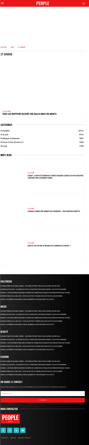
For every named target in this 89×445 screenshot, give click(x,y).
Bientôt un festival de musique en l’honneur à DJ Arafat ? (49, 245)
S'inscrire (42, 400)
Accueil (4, 47)
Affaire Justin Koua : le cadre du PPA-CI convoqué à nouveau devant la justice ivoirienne (33, 289)
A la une (6, 111)
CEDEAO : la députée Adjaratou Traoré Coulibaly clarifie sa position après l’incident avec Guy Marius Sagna (55, 176)
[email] (43, 393)
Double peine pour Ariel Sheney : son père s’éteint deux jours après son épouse (30, 286)
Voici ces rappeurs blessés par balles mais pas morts (29, 113)
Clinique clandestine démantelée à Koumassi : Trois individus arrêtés (54, 211)
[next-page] (5, 265)
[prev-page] (2, 265)
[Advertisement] (44, 24)
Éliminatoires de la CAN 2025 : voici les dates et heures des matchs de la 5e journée (31, 296)
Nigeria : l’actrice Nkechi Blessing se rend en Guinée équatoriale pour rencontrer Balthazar (35, 292)
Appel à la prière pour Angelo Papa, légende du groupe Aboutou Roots (27, 299)
